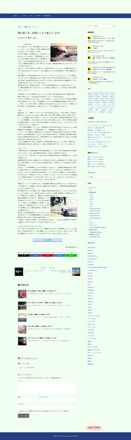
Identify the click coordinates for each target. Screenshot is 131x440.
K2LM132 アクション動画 (99, 79)
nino (75, 247)
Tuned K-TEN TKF (94, 213)
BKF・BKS (91, 247)
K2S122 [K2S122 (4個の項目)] (102, 98)
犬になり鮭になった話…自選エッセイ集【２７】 (42, 291)
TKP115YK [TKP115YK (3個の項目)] (98, 102)
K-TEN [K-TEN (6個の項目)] (102, 94)
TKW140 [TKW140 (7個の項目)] (90, 104)
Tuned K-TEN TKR (94, 215)
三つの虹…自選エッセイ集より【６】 (38, 314)
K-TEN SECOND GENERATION (97, 267)
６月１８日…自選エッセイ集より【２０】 (40, 326)
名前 (19, 397)
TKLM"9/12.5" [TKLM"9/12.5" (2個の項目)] (111, 100)
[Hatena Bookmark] (59, 255)
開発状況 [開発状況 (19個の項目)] (102, 112)
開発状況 (91, 364)
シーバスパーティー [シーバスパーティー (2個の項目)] (99, 106)
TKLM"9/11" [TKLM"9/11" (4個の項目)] (104, 100)
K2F (91, 201)
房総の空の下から (93, 350)
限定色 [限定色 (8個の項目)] (110, 112)
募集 (90, 341)
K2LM (90, 276)
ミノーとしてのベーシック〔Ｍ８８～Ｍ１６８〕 (100, 125)
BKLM (90, 250)
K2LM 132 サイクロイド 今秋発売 (97, 146)
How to (90, 261)
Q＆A (90, 293)
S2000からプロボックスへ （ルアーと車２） (104, 38)
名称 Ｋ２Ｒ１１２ (93, 139)
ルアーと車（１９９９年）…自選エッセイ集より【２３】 (44, 302)
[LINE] (71, 255)
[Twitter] (24, 255)
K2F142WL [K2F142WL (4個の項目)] (105, 96)
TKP (90, 304)
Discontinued (92, 259)
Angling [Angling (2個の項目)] (90, 92)
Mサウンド (92, 222)
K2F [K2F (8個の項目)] (107, 94)
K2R (91, 206)
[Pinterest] (47, 255)
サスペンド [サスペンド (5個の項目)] (91, 106)
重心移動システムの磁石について (96, 130)
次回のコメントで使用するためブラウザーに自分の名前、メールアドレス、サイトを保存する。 (45, 411)
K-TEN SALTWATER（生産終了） (98, 227)
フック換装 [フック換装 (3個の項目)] (91, 108)
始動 (90, 344)
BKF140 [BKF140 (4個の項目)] (101, 92)
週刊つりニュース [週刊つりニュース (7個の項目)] (92, 112)
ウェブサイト (21, 404)
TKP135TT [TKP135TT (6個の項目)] (104, 102)
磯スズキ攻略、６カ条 (93, 166)
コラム (91, 330)
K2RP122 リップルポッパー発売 (96, 135)
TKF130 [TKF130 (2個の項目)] (90, 100)
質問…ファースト (92, 157)
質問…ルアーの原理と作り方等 (96, 128)
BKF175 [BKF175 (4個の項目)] (113, 92)
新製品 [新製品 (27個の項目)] (104, 110)
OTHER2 (91, 290)
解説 (90, 361)
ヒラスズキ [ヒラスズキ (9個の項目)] (112, 106)
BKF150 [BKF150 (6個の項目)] (107, 92)
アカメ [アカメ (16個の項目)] (104, 104)
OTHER (91, 287)
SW (31, 38)
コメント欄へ (48, 239)
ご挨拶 (91, 332)
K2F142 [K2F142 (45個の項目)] (98, 96)
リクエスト (91, 338)
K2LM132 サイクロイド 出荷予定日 (102, 69)
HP (90, 190)
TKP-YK (92, 199)
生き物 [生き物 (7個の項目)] (111, 110)
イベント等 (91, 318)
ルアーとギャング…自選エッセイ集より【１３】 (42, 338)
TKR (90, 307)
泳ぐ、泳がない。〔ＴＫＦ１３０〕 (97, 144)
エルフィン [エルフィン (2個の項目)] (111, 104)
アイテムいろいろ (93, 315)
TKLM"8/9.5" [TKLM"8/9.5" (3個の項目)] (97, 100)
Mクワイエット (94, 225)
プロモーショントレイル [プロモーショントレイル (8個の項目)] (101, 108)
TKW (91, 194)
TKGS (90, 298)
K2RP (91, 204)
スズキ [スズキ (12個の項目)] (106, 106)
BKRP (90, 253)
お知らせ (91, 324)
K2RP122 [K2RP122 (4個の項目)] (96, 98)
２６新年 (95, 48)
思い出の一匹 (92, 347)
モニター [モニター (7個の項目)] (111, 108)
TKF (90, 296)
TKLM (90, 301)
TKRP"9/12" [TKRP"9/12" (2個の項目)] (112, 102)
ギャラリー (91, 327)
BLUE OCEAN (92, 256)
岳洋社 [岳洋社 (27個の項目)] (90, 110)
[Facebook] (35, 255)
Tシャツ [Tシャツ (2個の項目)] (97, 104)
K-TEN (91, 264)
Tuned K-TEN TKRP (95, 211)
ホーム (21, 26)
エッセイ (36, 26)
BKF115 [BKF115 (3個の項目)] (96, 92)
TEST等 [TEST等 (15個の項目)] (112, 98)
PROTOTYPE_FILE (95, 236)
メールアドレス (43, 397)
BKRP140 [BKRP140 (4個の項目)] (90, 94)
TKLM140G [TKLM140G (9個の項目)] (91, 102)
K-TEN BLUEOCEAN (95, 218)
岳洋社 (34, 38)
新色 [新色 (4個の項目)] (97, 110)
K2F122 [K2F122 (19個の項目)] (112, 94)
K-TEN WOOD (92, 270)
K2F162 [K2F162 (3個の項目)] (112, 96)
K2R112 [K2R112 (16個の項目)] (90, 98)
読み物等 (28, 26)
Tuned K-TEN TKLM (95, 208)
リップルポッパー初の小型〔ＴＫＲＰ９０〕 (99, 142)
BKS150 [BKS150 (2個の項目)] (97, 94)
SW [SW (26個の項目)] (107, 98)
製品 (90, 358)
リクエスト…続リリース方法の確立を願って (99, 132)
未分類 (90, 355)
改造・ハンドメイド (94, 352)
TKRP (90, 310)
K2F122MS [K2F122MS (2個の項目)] (91, 96)
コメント (20, 381)
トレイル (91, 335)
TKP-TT (92, 197)
